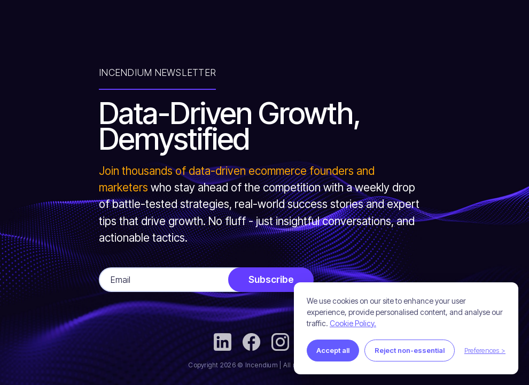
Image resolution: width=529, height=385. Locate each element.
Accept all (332, 350)
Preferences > (484, 350)
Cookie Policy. (353, 323)
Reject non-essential (410, 350)
